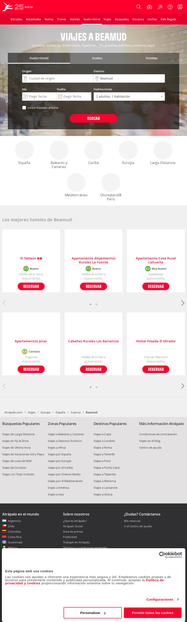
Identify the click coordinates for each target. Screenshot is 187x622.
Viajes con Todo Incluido (18, 474)
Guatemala (15, 542)
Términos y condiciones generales (85, 548)
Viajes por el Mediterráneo (65, 481)
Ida (24, 89)
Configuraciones (160, 599)
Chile (11, 526)
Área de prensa (73, 532)
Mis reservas (132, 521)
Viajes (31, 412)
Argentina (14, 521)
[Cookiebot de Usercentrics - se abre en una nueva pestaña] (162, 555)
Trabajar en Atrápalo (76, 542)
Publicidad (70, 537)
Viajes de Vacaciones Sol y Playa (23, 454)
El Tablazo (31, 258)
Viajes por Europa (59, 461)
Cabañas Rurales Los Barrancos (93, 341)
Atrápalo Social (73, 526)
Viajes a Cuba (102, 434)
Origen (27, 71)
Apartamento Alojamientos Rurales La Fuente (94, 260)
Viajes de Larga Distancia (18, 434)
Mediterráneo (76, 185)
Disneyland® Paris (111, 187)
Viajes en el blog (149, 441)
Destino (99, 71)
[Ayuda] (170, 7)
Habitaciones (103, 89)
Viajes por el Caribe (60, 468)
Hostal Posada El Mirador (156, 341)
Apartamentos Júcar (31, 341)
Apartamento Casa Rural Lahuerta (156, 260)
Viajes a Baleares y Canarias (66, 434)
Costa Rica (14, 537)
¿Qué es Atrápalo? (75, 521)
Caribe (94, 153)
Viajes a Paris (102, 461)
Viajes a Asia (56, 494)
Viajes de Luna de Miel (17, 461)
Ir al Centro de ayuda (138, 526)
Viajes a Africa (57, 447)
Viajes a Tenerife (104, 454)
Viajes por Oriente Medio (64, 474)
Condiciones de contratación (158, 434)
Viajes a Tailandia (105, 474)
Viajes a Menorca (105, 481)
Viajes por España (59, 454)
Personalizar (92, 613)
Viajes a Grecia (103, 494)
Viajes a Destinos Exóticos (65, 441)
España (24, 153)
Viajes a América (58, 488)
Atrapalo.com (13, 412)
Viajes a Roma (103, 447)
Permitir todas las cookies (153, 613)
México (12, 548)
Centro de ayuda (150, 447)
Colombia (14, 532)
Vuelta (61, 89)
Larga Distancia (162, 153)
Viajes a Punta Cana (107, 468)
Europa (128, 153)
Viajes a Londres (104, 441)
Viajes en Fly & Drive (15, 441)
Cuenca (75, 412)
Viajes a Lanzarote (106, 488)
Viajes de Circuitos (14, 468)
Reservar (31, 286)
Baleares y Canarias (59, 155)
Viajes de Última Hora (16, 447)
